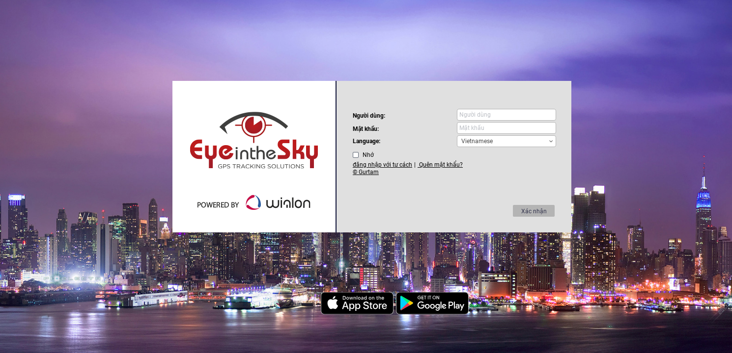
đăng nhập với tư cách (382, 164)
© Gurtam (366, 172)
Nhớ (368, 154)
